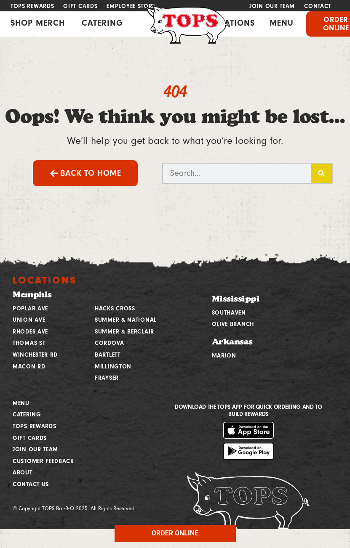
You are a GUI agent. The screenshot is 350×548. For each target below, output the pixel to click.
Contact (317, 6)
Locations (45, 280)
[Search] (321, 173)
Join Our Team (272, 6)
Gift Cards (80, 6)
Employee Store (131, 6)
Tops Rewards (32, 6)
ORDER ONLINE (175, 533)
